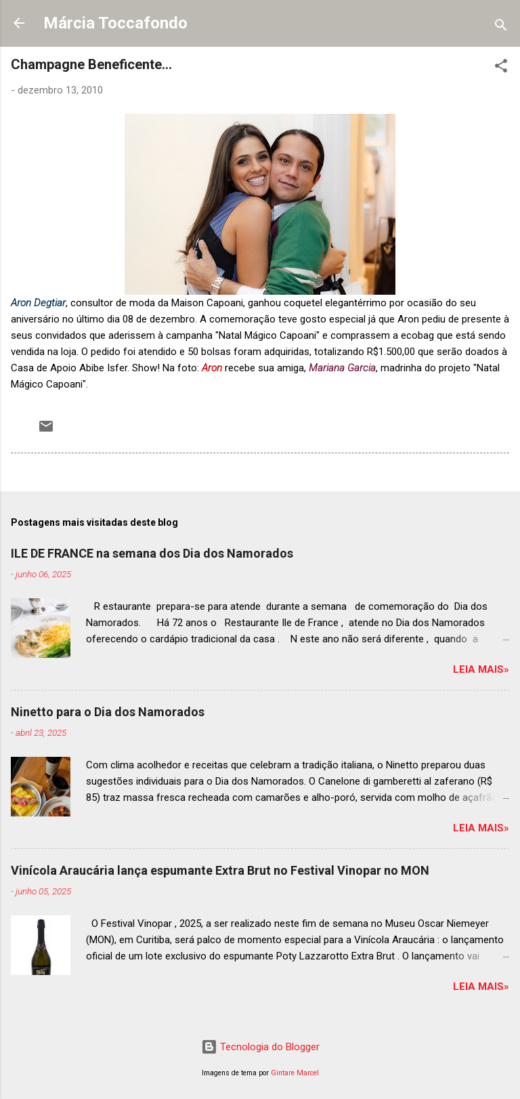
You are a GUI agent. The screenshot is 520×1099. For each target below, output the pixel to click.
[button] (501, 68)
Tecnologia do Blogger (260, 1047)
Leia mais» (481, 669)
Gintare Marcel (295, 1073)
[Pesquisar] (501, 27)
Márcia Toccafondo (115, 23)
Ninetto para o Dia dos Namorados (107, 712)
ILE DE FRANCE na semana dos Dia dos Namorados (152, 553)
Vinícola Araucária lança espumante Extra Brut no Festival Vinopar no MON (220, 870)
